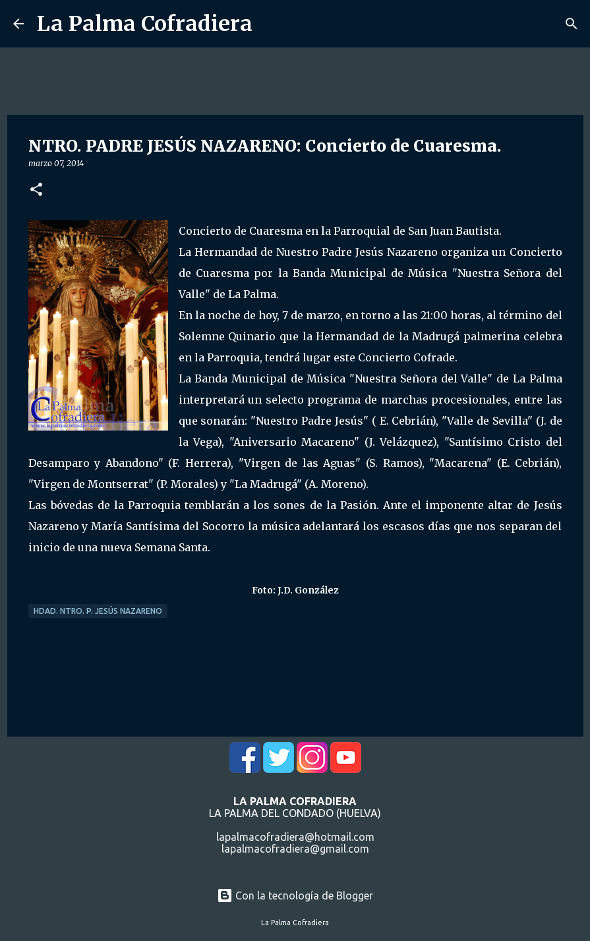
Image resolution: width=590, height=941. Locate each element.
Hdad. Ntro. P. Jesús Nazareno (98, 611)
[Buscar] (571, 24)
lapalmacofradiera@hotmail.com (295, 837)
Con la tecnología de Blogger (295, 895)
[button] (36, 190)
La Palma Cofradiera (144, 24)
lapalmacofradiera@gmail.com (295, 849)
